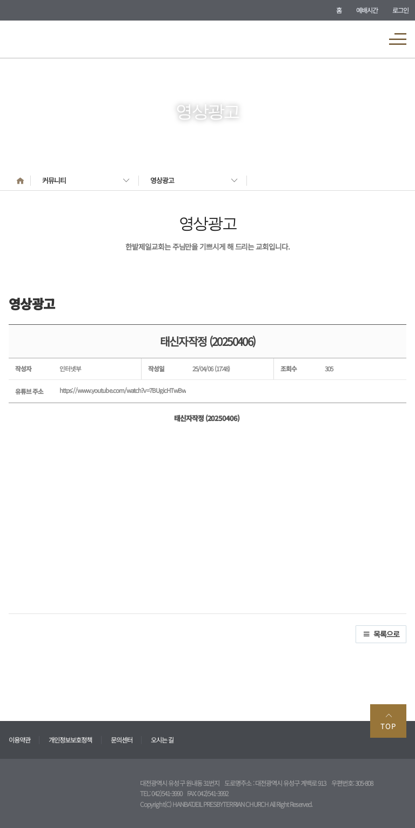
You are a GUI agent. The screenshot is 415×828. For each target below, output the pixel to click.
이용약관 (19, 739)
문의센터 (121, 739)
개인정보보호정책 (70, 739)
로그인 (400, 10)
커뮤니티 (54, 180)
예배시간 (367, 10)
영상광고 (162, 180)
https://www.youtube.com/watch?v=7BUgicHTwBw (122, 390)
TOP (388, 721)
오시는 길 (162, 739)
